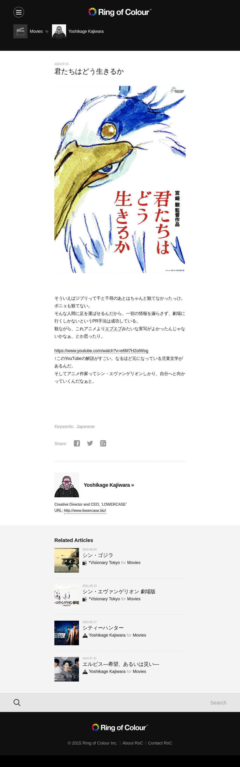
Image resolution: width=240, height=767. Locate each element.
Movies (133, 562)
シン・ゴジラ (97, 555)
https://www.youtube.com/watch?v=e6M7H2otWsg (101, 350)
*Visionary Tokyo (101, 562)
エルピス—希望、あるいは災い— (120, 664)
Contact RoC (160, 743)
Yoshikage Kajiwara (103, 635)
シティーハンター (103, 628)
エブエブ (113, 328)
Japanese (85, 426)
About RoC (133, 743)
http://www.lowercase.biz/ (85, 511)
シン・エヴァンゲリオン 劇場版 (118, 591)
